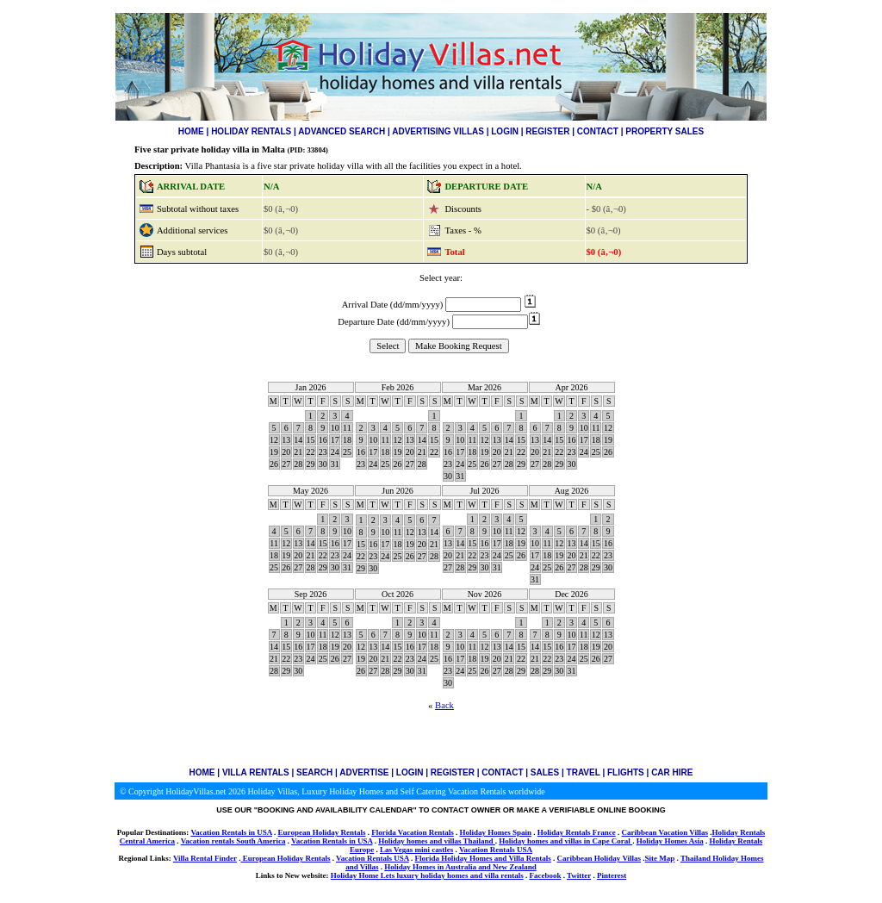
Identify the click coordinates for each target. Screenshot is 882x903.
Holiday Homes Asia (670, 841)
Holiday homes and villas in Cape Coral (565, 841)
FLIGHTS (625, 772)
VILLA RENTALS (255, 772)
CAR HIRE (672, 772)
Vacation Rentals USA (495, 849)
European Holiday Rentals (322, 832)
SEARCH (314, 772)
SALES (545, 772)
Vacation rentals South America (233, 841)
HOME (191, 131)
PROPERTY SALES (664, 131)
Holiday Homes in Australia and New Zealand (460, 867)
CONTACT (597, 131)
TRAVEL (583, 772)
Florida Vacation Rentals (412, 832)
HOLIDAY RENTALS (251, 131)
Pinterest (611, 875)
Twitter (579, 875)
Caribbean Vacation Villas (664, 832)
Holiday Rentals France (576, 832)
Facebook (545, 875)
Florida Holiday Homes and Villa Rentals (483, 858)
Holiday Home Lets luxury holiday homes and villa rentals (427, 875)
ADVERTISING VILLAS (438, 131)
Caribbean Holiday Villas (599, 858)
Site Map (660, 858)
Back (444, 705)
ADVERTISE (363, 772)
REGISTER (547, 131)
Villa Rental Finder (205, 858)
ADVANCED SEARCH (341, 131)
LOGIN (505, 131)
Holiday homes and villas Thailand (436, 841)
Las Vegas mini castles (416, 849)
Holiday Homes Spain (495, 832)
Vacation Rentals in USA (230, 832)
